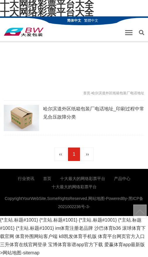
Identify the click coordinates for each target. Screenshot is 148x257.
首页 (86, 93)
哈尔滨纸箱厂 (24, 32)
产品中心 (122, 178)
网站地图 (96, 198)
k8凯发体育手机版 (78, 236)
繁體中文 (91, 20)
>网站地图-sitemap (20, 252)
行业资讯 (26, 178)
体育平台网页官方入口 (121, 236)
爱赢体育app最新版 (124, 244)
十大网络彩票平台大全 (47, 12)
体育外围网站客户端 (36, 236)
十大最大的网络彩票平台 (82, 178)
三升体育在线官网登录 (23, 244)
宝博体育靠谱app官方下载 (75, 244)
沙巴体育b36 (107, 228)
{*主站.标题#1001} (19, 219)
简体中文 (74, 20)
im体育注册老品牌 (74, 228)
